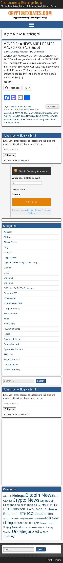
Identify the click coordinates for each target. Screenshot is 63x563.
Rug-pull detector (12, 339)
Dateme (8, 267)
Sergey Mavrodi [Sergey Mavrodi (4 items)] (12, 527)
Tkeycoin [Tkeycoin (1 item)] (41, 527)
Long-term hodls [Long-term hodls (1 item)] (26, 519)
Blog (6, 247)
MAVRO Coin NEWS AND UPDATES (31, 116)
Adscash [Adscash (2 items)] (7, 496)
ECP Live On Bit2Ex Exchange (19, 288)
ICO (37, 109)
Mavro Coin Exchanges (40, 113)
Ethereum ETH (11, 293)
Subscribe (9, 155)
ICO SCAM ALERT (13, 303)
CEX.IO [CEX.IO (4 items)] (7, 500)
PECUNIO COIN (12, 329)
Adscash (8, 232)
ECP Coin (8, 283)
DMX (6, 272)
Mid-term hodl (10, 313)
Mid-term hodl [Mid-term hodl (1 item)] (39, 519)
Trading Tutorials (12, 359)
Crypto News (10, 257)
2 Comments (38, 51)
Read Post (52, 106)
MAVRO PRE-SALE (22, 119)
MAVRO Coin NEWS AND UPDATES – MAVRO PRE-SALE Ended (30, 46)
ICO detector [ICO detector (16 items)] (37, 514)
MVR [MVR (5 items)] (48, 518)
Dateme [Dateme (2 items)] (37, 505)
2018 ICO (14, 106)
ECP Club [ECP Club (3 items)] (52, 505)
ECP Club (8, 278)
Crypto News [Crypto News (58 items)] (26, 500)
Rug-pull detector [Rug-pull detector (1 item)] (46, 523)
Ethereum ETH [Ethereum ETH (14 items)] (15, 514)
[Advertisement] (31, 452)
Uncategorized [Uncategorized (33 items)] (25, 531)
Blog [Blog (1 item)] (56, 496)
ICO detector (10, 298)
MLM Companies (41, 119)
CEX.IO (7, 252)
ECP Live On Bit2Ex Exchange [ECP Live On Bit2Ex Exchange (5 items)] (38, 509)
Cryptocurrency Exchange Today (21, 3)
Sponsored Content (13, 349)
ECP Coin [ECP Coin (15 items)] (11, 509)
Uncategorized (11, 364)
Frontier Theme (54, 559)
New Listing (9, 323)
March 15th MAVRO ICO (15, 113)
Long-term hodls (12, 308)
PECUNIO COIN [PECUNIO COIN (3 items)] (22, 523)
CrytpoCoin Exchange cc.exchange (21, 262)
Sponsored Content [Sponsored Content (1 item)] (29, 527)
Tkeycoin (8, 354)
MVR (8, 51)
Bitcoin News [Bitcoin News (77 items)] (39, 495)
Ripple (7, 334)
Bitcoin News (10, 242)
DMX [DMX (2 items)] (44, 505)
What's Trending (12, 369)
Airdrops (8, 237)
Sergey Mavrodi (20, 51)
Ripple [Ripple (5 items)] (35, 522)
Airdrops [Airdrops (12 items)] (18, 495)
